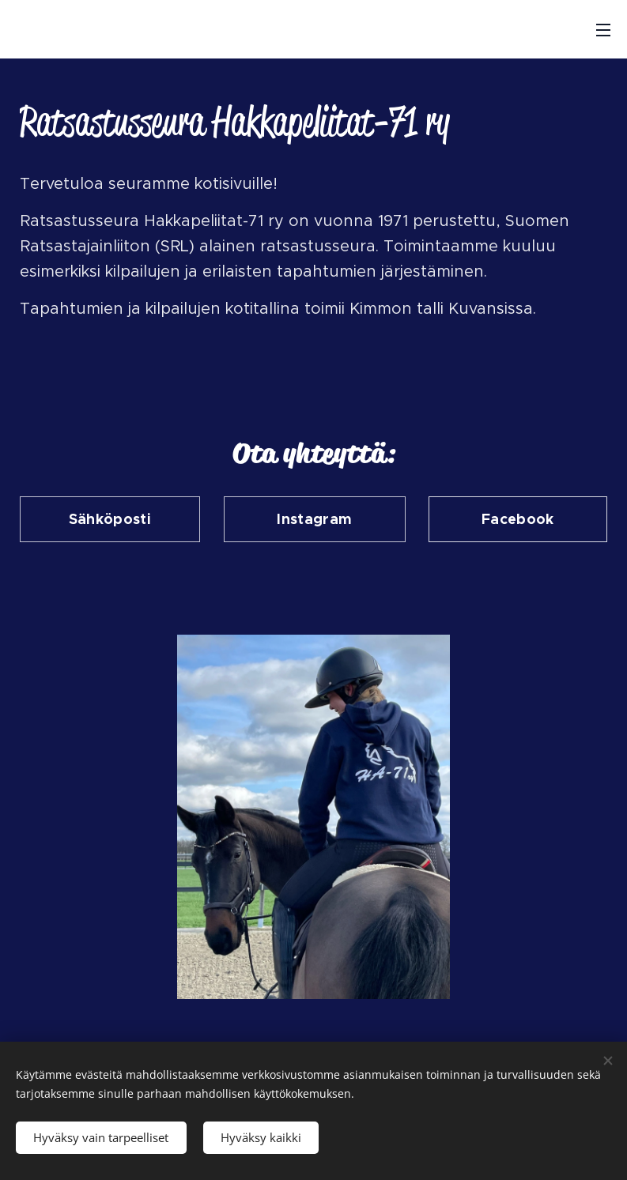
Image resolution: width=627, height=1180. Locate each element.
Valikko (603, 30)
